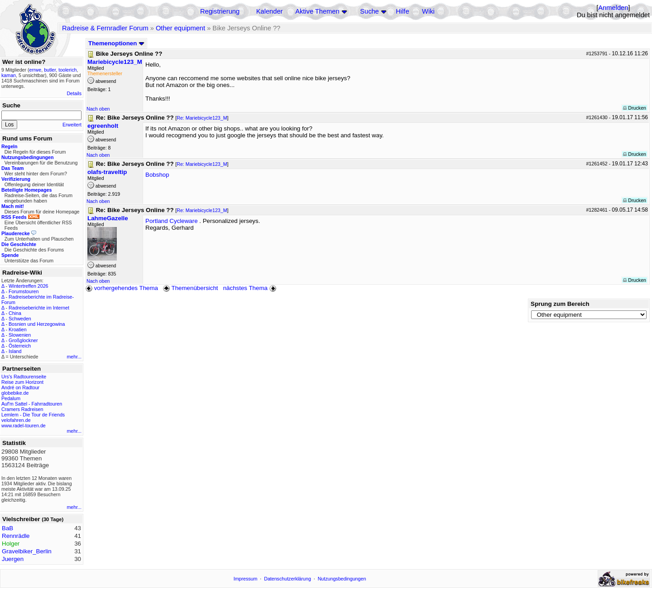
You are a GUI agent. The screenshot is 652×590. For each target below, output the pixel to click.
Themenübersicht (190, 288)
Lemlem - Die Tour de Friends (33, 414)
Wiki (428, 11)
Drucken (634, 108)
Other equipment (180, 28)
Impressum (246, 578)
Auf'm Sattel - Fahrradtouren (31, 403)
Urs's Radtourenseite (23, 376)
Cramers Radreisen (22, 409)
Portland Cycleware (171, 221)
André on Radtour (20, 387)
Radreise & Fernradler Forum (105, 28)
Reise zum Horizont (22, 382)
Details (74, 93)
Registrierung (220, 11)
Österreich (20, 345)
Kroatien (18, 329)
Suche (369, 11)
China (15, 313)
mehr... (74, 356)
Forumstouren (23, 291)
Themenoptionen (116, 43)
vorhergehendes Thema (122, 288)
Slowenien (20, 335)
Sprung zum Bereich (560, 303)
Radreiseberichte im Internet (39, 307)
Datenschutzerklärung (287, 578)
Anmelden (613, 7)
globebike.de (15, 393)
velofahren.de (16, 420)
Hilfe (402, 11)
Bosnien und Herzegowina (37, 324)
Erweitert (72, 124)
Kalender (269, 11)
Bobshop (157, 174)
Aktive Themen (317, 11)
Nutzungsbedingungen (342, 578)
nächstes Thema (250, 288)
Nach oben (98, 108)
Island (15, 351)
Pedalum (10, 398)
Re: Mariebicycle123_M (202, 118)
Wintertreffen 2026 (28, 286)
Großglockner (23, 340)
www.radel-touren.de (23, 425)
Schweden (20, 318)
